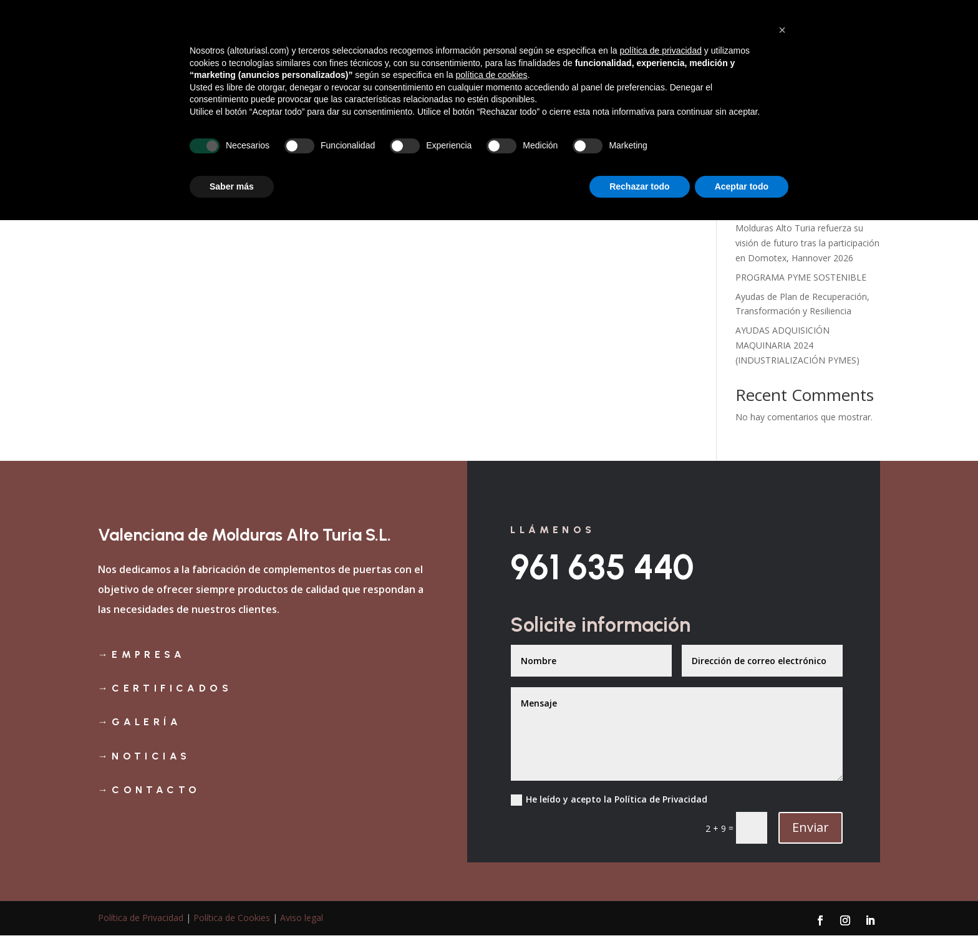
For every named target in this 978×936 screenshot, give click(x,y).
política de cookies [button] (491, 791)
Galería (681, 46)
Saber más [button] (232, 902)
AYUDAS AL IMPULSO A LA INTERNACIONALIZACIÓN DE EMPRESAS (795, 194)
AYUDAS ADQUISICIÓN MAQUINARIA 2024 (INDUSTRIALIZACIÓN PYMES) (797, 345)
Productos (736, 46)
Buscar (859, 119)
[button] (782, 746)
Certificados (624, 46)
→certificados (165, 688)
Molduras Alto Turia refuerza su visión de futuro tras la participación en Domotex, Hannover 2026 (807, 243)
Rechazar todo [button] (639, 902)
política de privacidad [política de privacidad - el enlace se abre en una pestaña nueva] (660, 766)
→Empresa (141, 654)
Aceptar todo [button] (741, 902)
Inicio (515, 46)
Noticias (805, 46)
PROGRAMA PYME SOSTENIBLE (800, 277)
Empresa (562, 46)
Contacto (859, 46)
